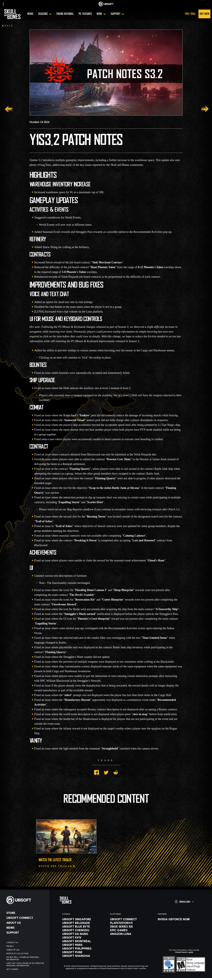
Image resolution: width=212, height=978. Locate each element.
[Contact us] (26, 942)
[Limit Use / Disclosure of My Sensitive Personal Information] (26, 964)
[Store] (26, 912)
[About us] (26, 922)
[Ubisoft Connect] (26, 917)
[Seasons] (45, 14)
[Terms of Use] (26, 950)
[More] (101, 14)
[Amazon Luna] (131, 933)
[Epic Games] (131, 930)
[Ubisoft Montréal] (83, 941)
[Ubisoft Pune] (83, 952)
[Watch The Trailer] (56, 866)
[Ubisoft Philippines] (83, 948)
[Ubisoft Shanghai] (83, 955)
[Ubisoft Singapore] (83, 919)
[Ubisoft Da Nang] (83, 933)
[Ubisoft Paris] (83, 944)
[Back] (7, 26)
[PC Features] (85, 14)
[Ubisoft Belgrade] (83, 922)
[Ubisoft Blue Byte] (83, 926)
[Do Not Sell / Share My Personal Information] (26, 958)
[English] (184, 901)
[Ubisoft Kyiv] (83, 937)
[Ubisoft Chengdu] (83, 930)
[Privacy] (26, 946)
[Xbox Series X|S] (131, 926)
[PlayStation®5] (131, 922)
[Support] (117, 14)
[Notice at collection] (26, 953)
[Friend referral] (65, 14)
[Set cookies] (26, 969)
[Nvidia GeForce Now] (178, 919)
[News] (30, 14)
